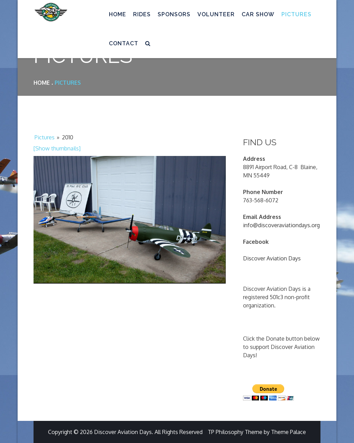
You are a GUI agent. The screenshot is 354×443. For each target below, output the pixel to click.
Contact (123, 43)
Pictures (296, 14)
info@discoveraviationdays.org (281, 225)
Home (117, 14)
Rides (142, 14)
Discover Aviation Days (272, 258)
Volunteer (216, 14)
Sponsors (174, 14)
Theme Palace (288, 431)
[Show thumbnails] (57, 148)
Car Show (258, 14)
